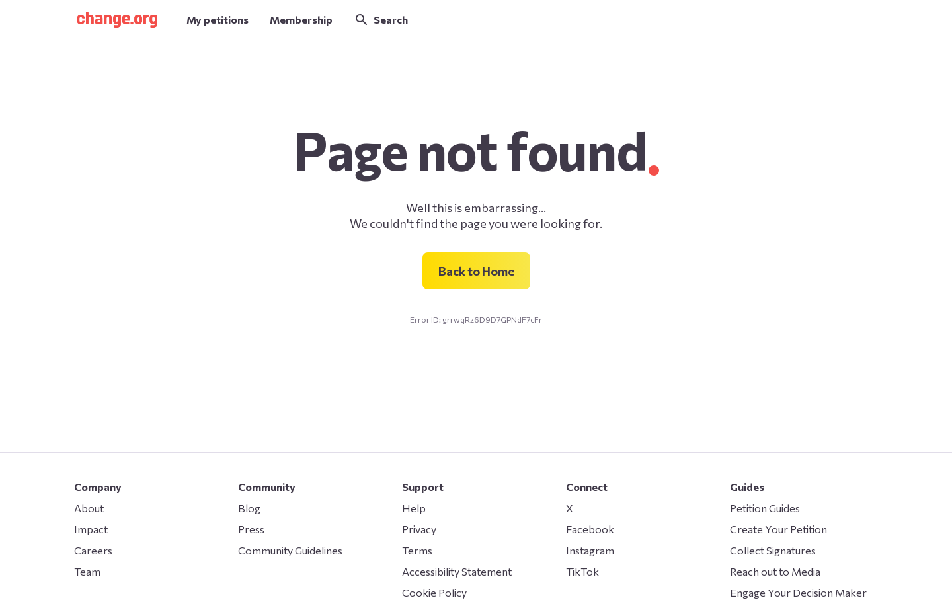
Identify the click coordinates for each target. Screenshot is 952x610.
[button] (117, 19)
